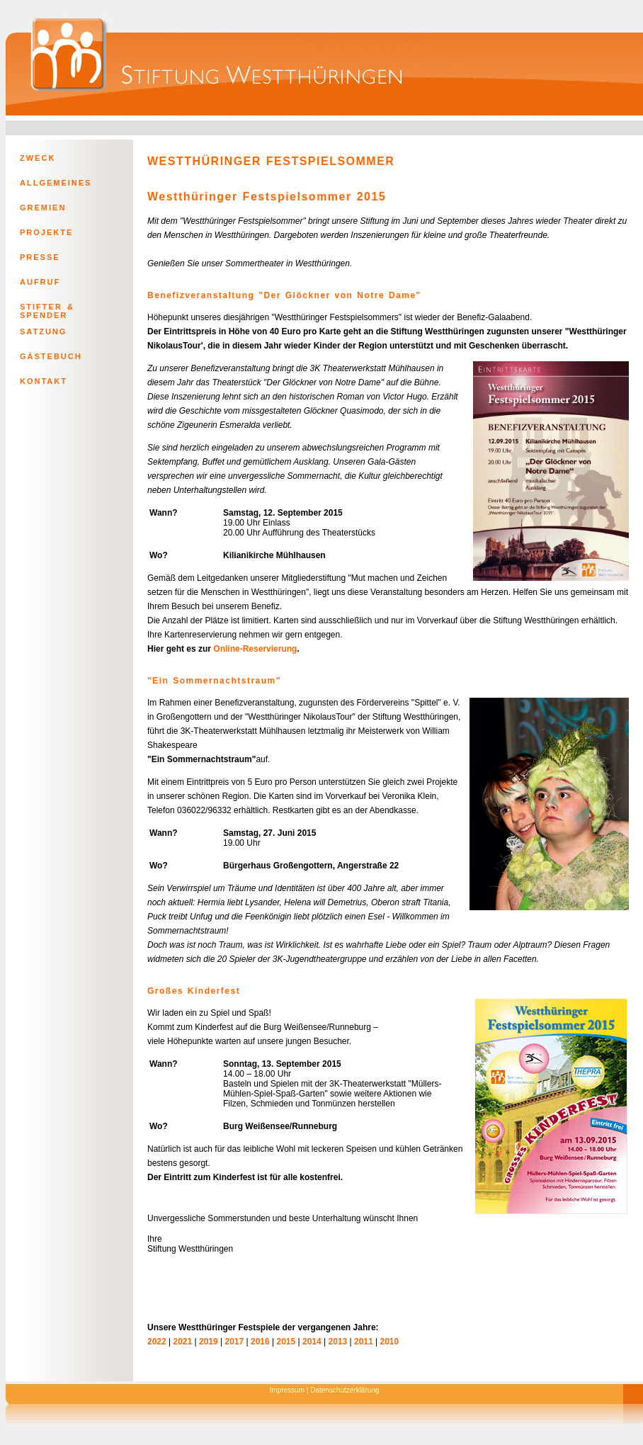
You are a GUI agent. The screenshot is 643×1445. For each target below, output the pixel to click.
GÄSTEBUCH (51, 356)
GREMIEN (43, 207)
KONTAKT (43, 381)
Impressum (287, 1390)
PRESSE (40, 257)
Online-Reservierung (255, 649)
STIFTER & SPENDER (47, 309)
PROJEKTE (46, 232)
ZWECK (37, 158)
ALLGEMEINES (55, 182)
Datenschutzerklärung (344, 1390)
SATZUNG (43, 331)
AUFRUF (40, 282)
